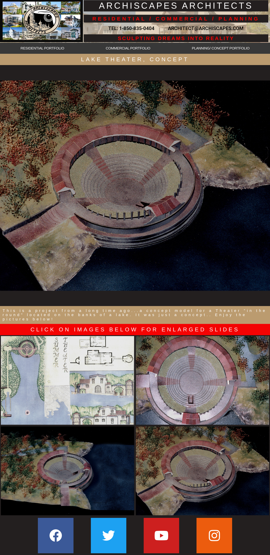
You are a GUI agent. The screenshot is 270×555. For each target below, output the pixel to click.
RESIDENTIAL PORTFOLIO (42, 48)
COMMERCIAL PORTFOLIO (128, 48)
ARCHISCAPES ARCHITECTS (176, 6)
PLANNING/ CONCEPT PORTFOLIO (220, 48)
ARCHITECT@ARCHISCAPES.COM (204, 28)
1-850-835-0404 (137, 28)
